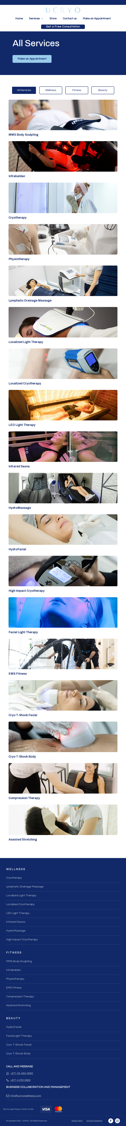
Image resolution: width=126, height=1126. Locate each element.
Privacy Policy (77, 1121)
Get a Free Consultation (63, 26)
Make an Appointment (97, 18)
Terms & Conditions (94, 1121)
